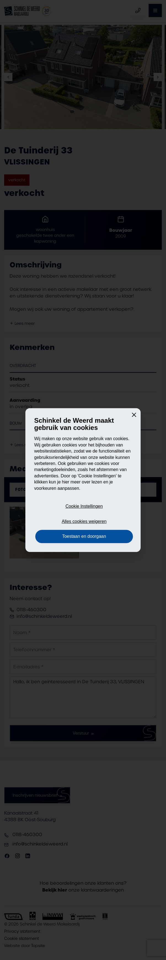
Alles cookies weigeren (84, 521)
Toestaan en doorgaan (84, 536)
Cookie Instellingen (84, 506)
